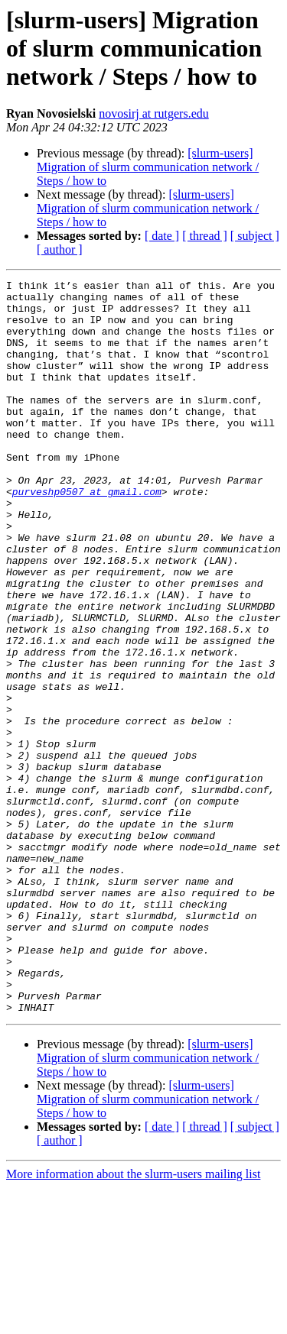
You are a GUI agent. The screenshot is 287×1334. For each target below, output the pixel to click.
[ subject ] (254, 235)
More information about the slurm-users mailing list (133, 1320)
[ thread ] (204, 235)
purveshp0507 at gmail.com (86, 535)
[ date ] (162, 235)
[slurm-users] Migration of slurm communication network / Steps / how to (148, 167)
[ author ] (60, 249)
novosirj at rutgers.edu (154, 113)
